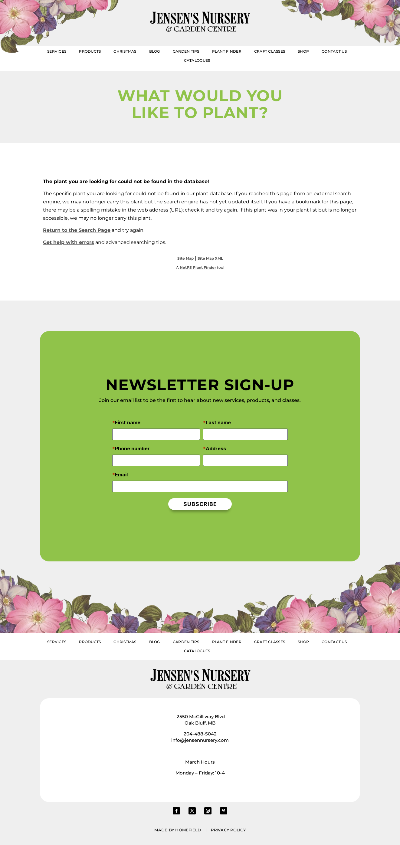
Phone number (132, 449)
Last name (218, 422)
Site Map (185, 258)
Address (216, 449)
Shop (303, 51)
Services (56, 51)
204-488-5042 (200, 734)
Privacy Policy (228, 829)
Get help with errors (68, 242)
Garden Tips (186, 51)
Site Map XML (210, 258)
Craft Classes (269, 51)
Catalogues (197, 60)
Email (121, 475)
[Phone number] (156, 460)
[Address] (245, 460)
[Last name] (245, 434)
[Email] (200, 486)
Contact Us (334, 51)
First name (127, 422)
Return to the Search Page (76, 230)
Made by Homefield (177, 829)
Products (90, 51)
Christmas (124, 51)
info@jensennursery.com (200, 740)
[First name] (156, 434)
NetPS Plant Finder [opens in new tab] (198, 267)
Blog (154, 51)
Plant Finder (226, 51)
